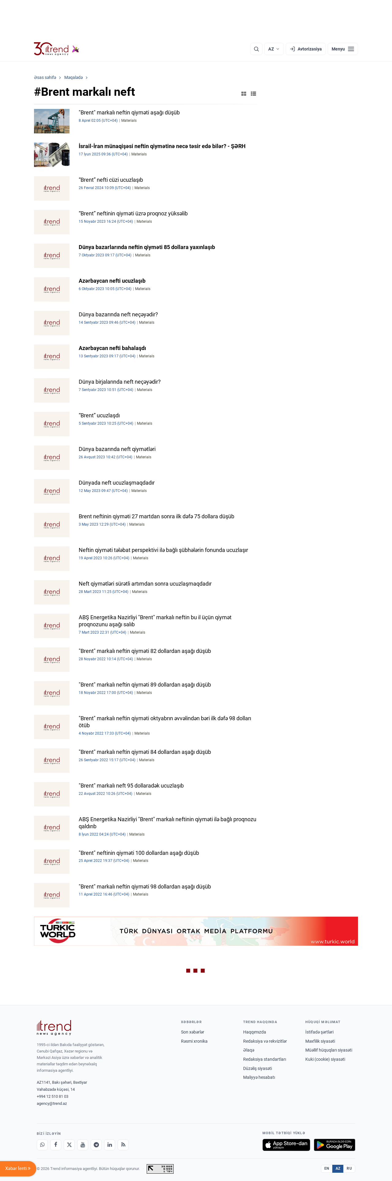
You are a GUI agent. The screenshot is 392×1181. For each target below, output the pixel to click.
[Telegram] (96, 1144)
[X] (69, 1144)
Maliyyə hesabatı (259, 1077)
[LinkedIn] (109, 1144)
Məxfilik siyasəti (320, 1041)
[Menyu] (343, 49)
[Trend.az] (56, 49)
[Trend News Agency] (54, 1027)
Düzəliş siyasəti (257, 1068)
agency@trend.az (52, 1103)
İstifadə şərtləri (319, 1032)
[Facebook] (55, 1144)
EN (326, 1168)
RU (349, 1168)
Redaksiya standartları (264, 1059)
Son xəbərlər (192, 1032)
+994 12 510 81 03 (52, 1096)
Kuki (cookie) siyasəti (325, 1059)
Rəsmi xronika (194, 1041)
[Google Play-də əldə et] (334, 1145)
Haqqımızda (254, 1032)
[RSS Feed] (123, 1144)
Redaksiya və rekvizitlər (265, 1041)
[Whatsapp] (42, 1144)
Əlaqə (248, 1050)
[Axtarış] (256, 49)
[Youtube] (82, 1144)
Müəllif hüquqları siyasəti (328, 1050)
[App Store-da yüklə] (286, 1145)
